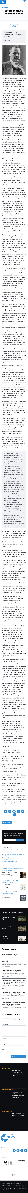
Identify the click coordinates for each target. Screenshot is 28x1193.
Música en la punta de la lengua (11, 861)
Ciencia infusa (5, 7)
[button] (5, 811)
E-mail (4, 1044)
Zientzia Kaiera (6, 1068)
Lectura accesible (14, 26)
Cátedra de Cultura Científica (13, 1183)
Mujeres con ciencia (8, 1090)
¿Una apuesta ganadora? (10, 852)
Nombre (4, 1038)
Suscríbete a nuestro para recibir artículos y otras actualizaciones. (13, 835)
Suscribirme (20, 840)
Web (3, 1049)
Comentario (5, 1024)
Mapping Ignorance (7, 1111)
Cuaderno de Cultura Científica (12, 1187)
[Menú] (24, 1)
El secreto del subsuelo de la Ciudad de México (14, 850)
